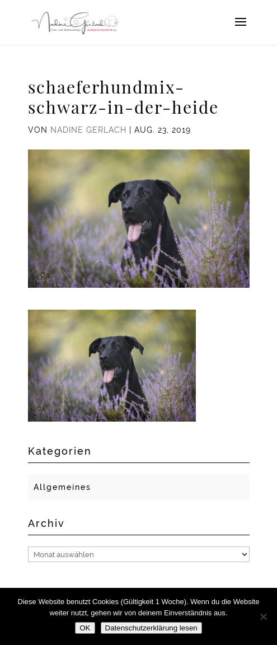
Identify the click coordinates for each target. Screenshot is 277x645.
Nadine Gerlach (88, 129)
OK (84, 628)
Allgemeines (62, 487)
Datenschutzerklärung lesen (151, 628)
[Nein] (263, 616)
